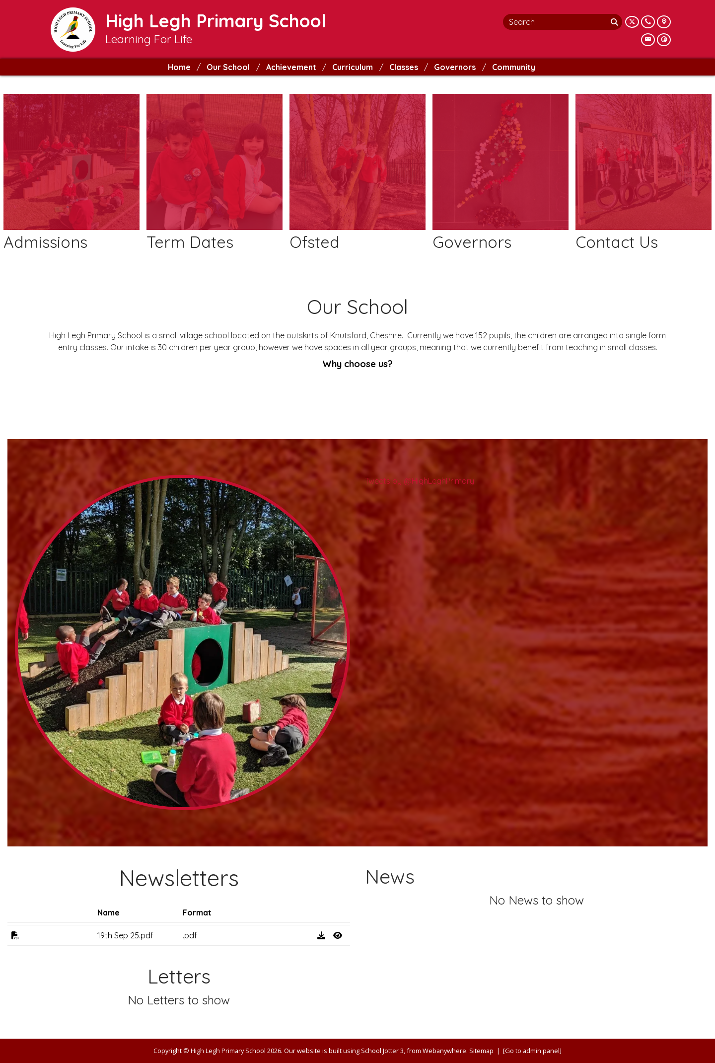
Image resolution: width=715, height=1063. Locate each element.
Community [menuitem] (513, 67)
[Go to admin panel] (532, 1050)
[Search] (615, 22)
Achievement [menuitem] (291, 67)
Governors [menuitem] (455, 67)
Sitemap (481, 1050)
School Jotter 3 (382, 1050)
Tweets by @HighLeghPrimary (419, 481)
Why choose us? (357, 364)
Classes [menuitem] (403, 67)
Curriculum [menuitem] (352, 67)
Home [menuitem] (179, 67)
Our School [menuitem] (228, 67)
